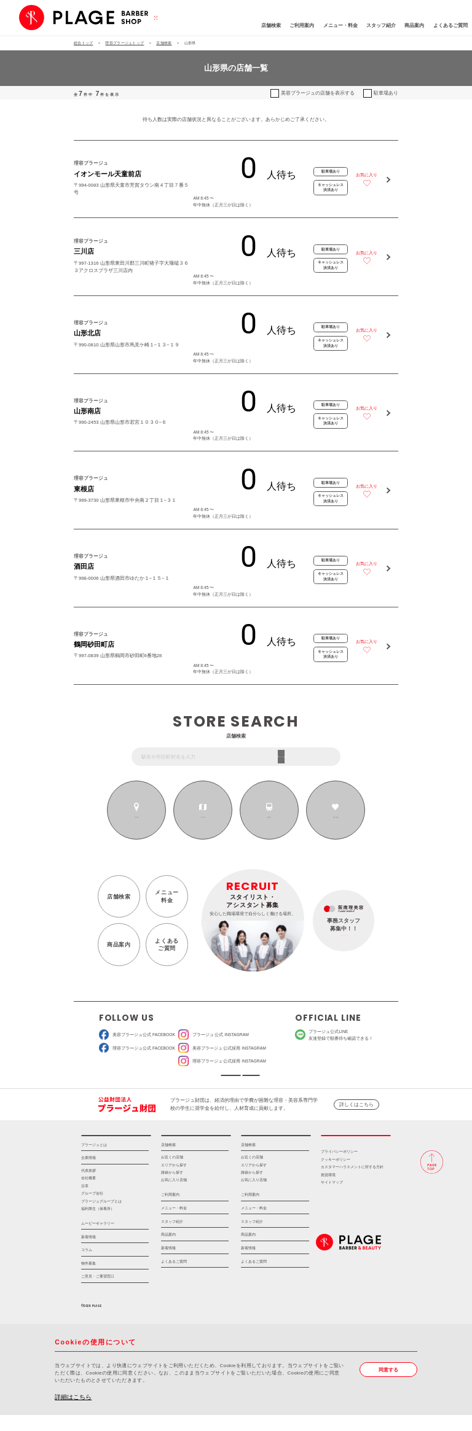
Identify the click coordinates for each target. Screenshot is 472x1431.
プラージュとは (94, 1160)
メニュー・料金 (299, 25)
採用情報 (355, 1147)
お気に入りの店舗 (335, 817)
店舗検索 (230, 25)
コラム (86, 1266)
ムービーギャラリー (97, 1239)
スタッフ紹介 (340, 25)
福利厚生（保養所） (97, 1224)
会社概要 (88, 1194)
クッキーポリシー (335, 1175)
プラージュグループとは (101, 1217)
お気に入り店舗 (174, 1196)
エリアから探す (203, 817)
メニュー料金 (166, 896)
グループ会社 (92, 1209)
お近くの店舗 (136, 817)
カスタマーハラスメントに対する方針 (352, 1183)
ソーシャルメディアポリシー (281, 1079)
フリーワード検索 (313, 756)
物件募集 (88, 1279)
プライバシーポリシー (339, 1168)
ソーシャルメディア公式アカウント (191, 1079)
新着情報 (88, 1252)
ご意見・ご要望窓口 (97, 1292)
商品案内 (374, 25)
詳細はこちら (73, 1413)
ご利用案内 (261, 25)
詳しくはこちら (356, 1112)
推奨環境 (328, 1191)
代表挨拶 (88, 1186)
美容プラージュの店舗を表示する (318, 93)
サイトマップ (332, 1199)
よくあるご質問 (409, 25)
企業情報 (88, 1174)
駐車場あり (386, 93)
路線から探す (269, 817)
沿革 (84, 1202)
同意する (388, 1386)
